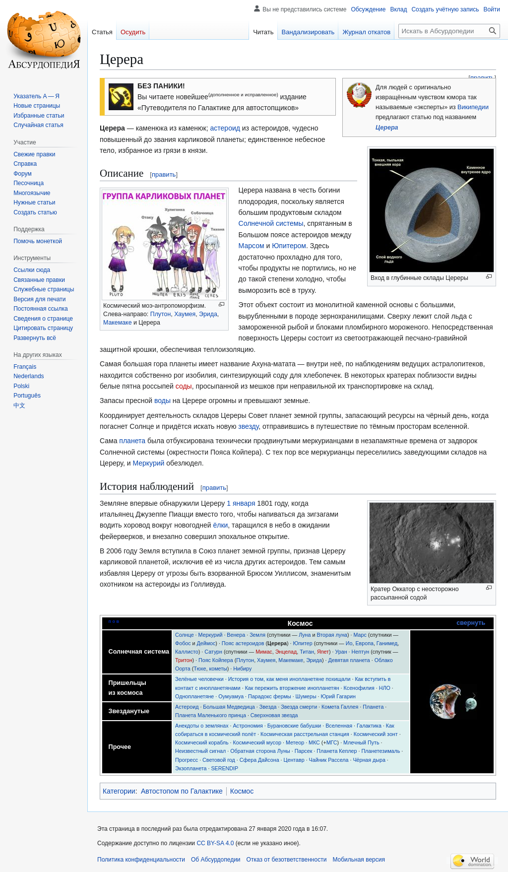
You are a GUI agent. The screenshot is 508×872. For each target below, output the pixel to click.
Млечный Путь (361, 742)
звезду (248, 426)
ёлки (220, 525)
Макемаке (117, 322)
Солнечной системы (271, 223)
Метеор (295, 742)
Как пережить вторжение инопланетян (292, 688)
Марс (360, 635)
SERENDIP (224, 768)
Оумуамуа (231, 696)
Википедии (473, 107)
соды (184, 386)
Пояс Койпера (215, 660)
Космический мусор (257, 742)
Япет (323, 652)
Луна (305, 635)
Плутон (160, 314)
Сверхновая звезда (274, 715)
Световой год (218, 760)
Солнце (184, 635)
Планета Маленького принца (210, 715)
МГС (331, 742)
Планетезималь (380, 751)
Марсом (251, 246)
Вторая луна (332, 635)
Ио (349, 643)
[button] (34, 338)
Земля (257, 635)
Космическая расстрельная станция (304, 734)
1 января (241, 503)
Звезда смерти (299, 707)
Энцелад (286, 652)
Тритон (183, 660)
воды (162, 400)
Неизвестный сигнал (200, 751)
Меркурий (148, 463)
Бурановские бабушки (294, 726)
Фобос (183, 643)
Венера (236, 635)
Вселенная (338, 726)
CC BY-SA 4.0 (215, 843)
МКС (314, 742)
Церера (387, 127)
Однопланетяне (194, 696)
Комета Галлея (339, 707)
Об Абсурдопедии (216, 859)
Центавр (294, 760)
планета (132, 441)
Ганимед (387, 643)
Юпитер (302, 643)
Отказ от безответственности (287, 859)
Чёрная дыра (369, 760)
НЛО (384, 688)
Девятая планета (349, 660)
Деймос (206, 643)
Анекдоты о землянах (202, 726)
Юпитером (289, 246)
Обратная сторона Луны (260, 751)
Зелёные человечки (199, 679)
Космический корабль (202, 742)
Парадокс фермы (269, 696)
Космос (242, 791)
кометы (218, 668)
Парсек (304, 751)
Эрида (208, 314)
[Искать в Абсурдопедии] (449, 31)
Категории (119, 791)
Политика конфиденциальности (141, 859)
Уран (341, 652)
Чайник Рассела (329, 760)
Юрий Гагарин (338, 696)
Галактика (369, 726)
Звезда (268, 707)
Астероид (186, 707)
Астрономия (247, 726)
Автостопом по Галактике (182, 791)
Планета (373, 707)
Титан (307, 652)
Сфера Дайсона (259, 760)
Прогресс (186, 760)
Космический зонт (376, 734)
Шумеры (306, 696)
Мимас (263, 652)
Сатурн (213, 652)
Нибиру (242, 668)
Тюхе (199, 668)
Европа (364, 643)
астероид (225, 128)
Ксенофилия (359, 688)
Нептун (361, 652)
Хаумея (184, 314)
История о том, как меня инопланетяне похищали (289, 679)
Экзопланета (190, 768)
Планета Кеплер (337, 751)
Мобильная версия (358, 859)
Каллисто (186, 652)
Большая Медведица (228, 707)
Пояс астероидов (243, 643)
